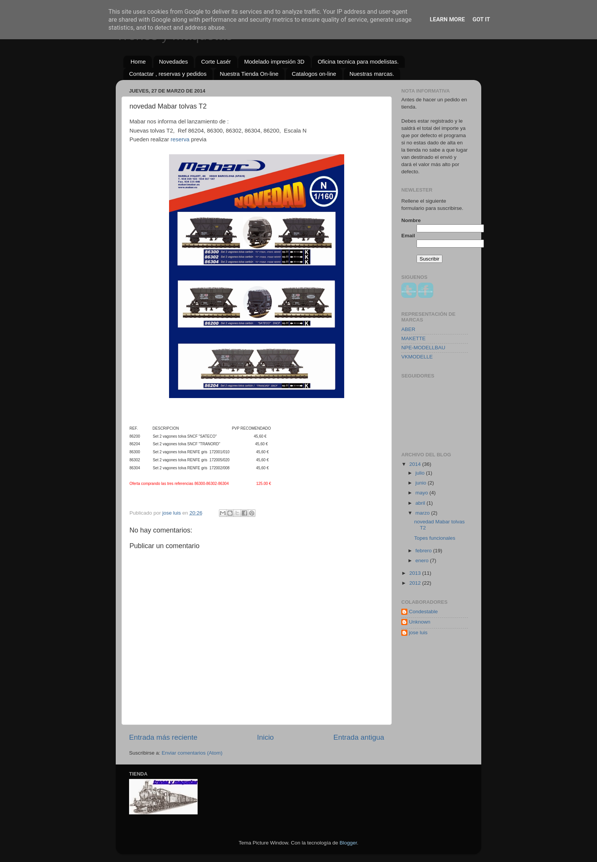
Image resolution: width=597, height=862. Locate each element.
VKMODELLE (417, 357)
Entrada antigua (359, 737)
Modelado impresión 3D (274, 61)
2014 (415, 464)
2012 (415, 583)
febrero (424, 550)
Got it (481, 19)
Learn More (447, 19)
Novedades (173, 61)
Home (138, 61)
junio (421, 483)
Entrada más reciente (163, 737)
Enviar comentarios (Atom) (192, 753)
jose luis (418, 632)
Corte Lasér (216, 61)
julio (420, 473)
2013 (415, 573)
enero (422, 560)
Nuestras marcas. (372, 73)
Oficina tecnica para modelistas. (358, 61)
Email (408, 235)
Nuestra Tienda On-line (249, 73)
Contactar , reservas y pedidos (167, 73)
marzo (423, 513)
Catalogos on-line (314, 73)
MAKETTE (413, 338)
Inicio (265, 737)
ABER (408, 329)
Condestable (423, 611)
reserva (181, 139)
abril (420, 503)
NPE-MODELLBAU (423, 347)
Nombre (411, 220)
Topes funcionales (434, 538)
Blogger (348, 843)
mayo (422, 493)
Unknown (419, 622)
